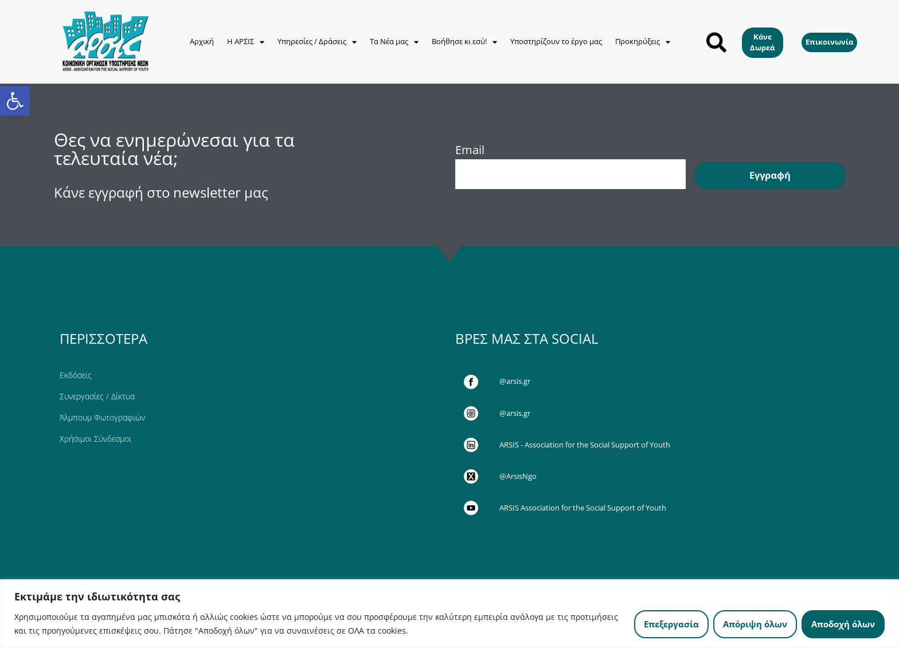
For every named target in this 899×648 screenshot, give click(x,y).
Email (469, 150)
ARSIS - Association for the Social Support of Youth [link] (584, 444)
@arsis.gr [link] (514, 381)
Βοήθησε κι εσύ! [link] (464, 42)
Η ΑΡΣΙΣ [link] (245, 42)
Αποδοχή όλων (843, 624)
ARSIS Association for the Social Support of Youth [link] (582, 507)
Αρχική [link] (202, 41)
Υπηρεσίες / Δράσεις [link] (317, 42)
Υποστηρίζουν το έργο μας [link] (556, 41)
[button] (716, 42)
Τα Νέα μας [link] (394, 42)
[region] (449, 613)
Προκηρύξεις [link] (642, 42)
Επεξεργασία (671, 624)
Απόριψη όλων (755, 624)
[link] (15, 101)
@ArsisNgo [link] (518, 476)
